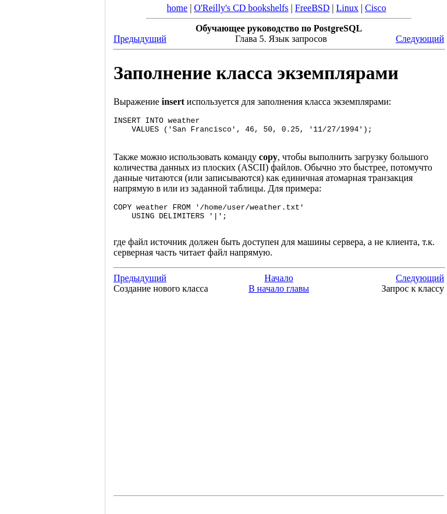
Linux (347, 8)
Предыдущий (139, 39)
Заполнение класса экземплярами (256, 72)
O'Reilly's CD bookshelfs (241, 8)
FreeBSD (312, 8)
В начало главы (279, 299)
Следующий (420, 39)
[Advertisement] (52, 253)
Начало (278, 288)
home (177, 8)
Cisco (375, 8)
